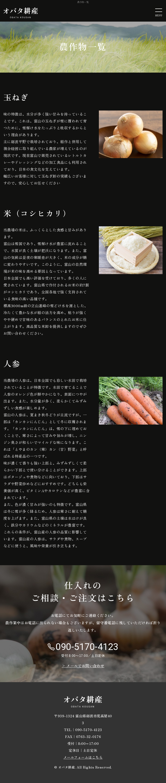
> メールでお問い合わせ (83, 665)
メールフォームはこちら (83, 757)
